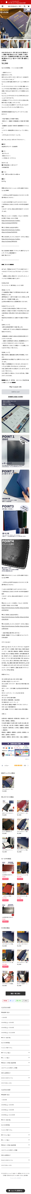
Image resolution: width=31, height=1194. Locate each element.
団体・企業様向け (5, 1073)
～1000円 (4, 1017)
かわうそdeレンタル (6, 1083)
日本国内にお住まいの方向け (15, 397)
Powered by (15, 1178)
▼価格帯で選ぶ (5, 1012)
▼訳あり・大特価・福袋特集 (8, 1063)
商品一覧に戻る (15, 993)
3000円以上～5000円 (7, 1027)
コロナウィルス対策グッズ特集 (9, 1068)
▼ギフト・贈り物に (6, 1037)
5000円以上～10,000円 (8, 1032)
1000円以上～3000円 (7, 1022)
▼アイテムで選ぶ (5, 1053)
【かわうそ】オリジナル (7, 1078)
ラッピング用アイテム (6, 1047)
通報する (27, 759)
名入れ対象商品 (5, 1042)
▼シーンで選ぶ (5, 1058)
